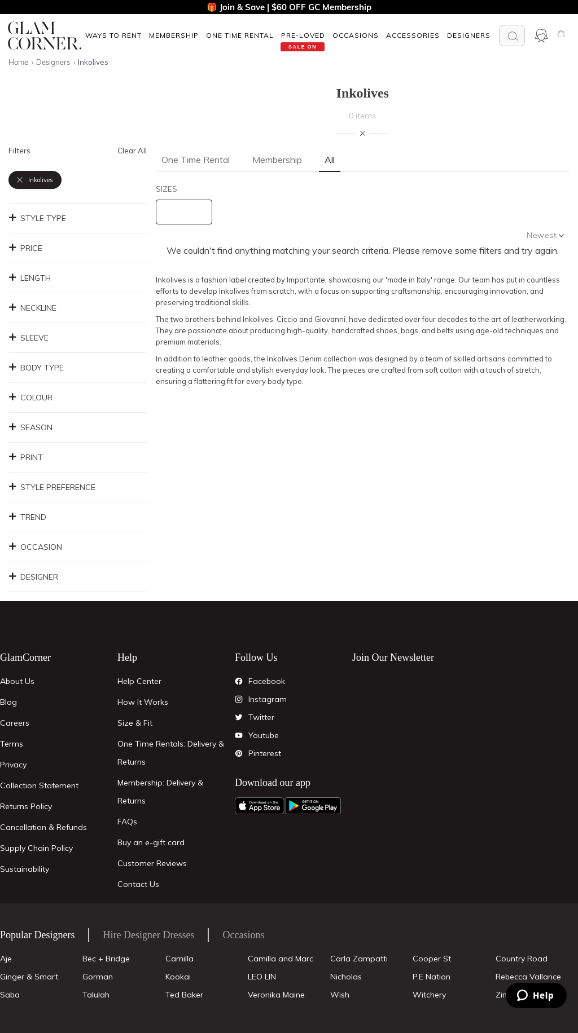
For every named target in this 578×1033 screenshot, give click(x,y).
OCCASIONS (355, 35)
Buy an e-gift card (151, 842)
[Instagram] (239, 699)
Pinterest (264, 753)
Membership (174, 35)
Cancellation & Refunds (43, 827)
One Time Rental (240, 35)
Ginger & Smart (29, 977)
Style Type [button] (37, 218)
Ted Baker (184, 995)
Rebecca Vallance (528, 977)
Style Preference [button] (51, 487)
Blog (8, 702)
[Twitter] (239, 717)
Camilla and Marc (280, 958)
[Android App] (312, 805)
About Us (17, 681)
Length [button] (29, 278)
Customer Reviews (152, 863)
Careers (14, 723)
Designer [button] (33, 577)
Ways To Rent (113, 35)
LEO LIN (262, 977)
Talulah (96, 995)
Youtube (263, 735)
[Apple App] (259, 805)
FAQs (127, 821)
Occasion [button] (35, 547)
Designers (469, 35)
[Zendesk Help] (536, 995)
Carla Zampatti (359, 958)
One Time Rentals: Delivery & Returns (170, 753)
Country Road (522, 958)
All (330, 159)
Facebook (266, 681)
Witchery (429, 995)
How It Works (142, 702)
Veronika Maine (276, 995)
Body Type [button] (36, 368)
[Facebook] (239, 681)
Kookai (178, 977)
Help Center (139, 681)
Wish (339, 995)
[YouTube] (239, 735)
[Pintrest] (239, 753)
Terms (11, 744)
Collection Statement (39, 785)
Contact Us (138, 884)
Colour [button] (30, 397)
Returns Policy (26, 806)
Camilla (179, 958)
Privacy (13, 765)
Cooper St (432, 958)
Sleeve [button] (28, 338)
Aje (6, 958)
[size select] (184, 212)
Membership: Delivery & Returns (160, 792)
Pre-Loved (303, 35)
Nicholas (346, 977)
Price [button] (25, 248)
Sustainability (24, 869)
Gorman (97, 977)
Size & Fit (134, 723)
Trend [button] (27, 517)
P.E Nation (431, 977)
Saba (10, 995)
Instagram (267, 699)
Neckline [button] (32, 308)
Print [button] (25, 457)
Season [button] (30, 427)
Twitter (261, 717)
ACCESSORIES (413, 35)
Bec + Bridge (106, 958)
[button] (113, 35)
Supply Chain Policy (36, 848)
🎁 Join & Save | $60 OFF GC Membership (289, 7)
